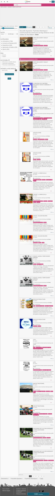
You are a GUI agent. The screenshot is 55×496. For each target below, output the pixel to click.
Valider (9, 78)
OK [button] (16, 70)
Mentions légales (6, 490)
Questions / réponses (21, 488)
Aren (41, 478)
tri (48, 26)
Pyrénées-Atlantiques (40, 31)
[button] (9, 74)
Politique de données (21, 494)
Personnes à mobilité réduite (9, 62)
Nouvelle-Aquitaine (26, 31)
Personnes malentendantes (9, 65)
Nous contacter (5, 488)
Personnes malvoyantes (8, 63)
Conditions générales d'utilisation (21, 491)
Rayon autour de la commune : (8, 26)
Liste (21, 27)
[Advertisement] (26, 16)
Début (2, 34)
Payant (4, 56)
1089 (38, 494)
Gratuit (4, 55)
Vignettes (29, 27)
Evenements (4, 478)
